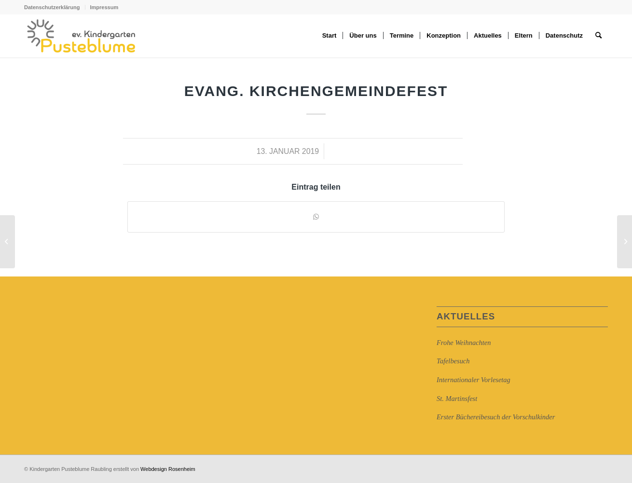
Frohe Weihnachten (464, 342)
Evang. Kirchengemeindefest (316, 91)
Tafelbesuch (453, 361)
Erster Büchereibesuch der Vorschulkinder (496, 417)
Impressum (104, 7)
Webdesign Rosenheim (167, 469)
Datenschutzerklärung (52, 7)
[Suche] (598, 35)
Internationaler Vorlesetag (473, 380)
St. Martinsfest (457, 398)
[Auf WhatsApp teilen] (316, 217)
